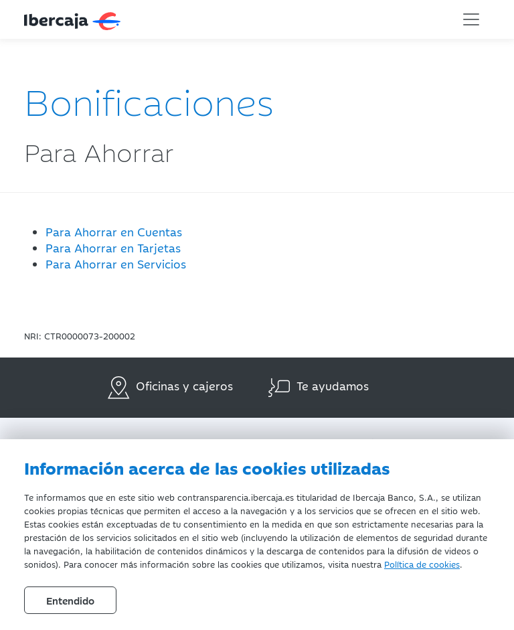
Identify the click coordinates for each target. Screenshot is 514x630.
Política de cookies (422, 564)
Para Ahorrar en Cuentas (114, 232)
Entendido (70, 600)
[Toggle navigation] (471, 19)
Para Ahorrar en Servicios (116, 264)
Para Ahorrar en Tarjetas (113, 248)
